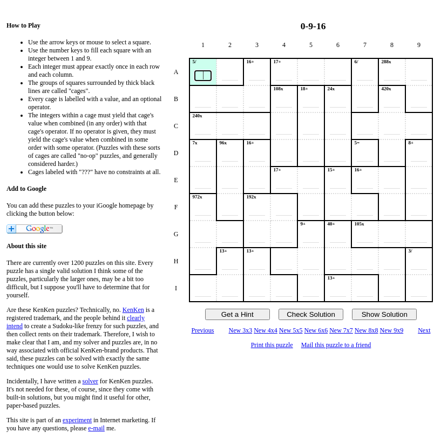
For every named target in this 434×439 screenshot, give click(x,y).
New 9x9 (392, 330)
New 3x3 (240, 330)
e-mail (96, 428)
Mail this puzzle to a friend (336, 345)
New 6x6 (316, 330)
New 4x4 (265, 330)
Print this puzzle (272, 345)
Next (424, 330)
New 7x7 (341, 330)
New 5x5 (291, 330)
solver (90, 381)
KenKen (133, 310)
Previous (202, 330)
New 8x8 (366, 330)
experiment (77, 420)
